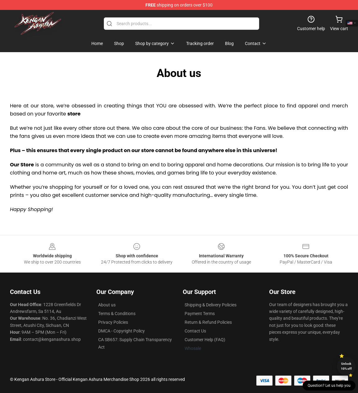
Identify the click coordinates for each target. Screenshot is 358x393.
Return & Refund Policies (208, 322)
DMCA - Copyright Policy (121, 330)
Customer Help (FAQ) (205, 339)
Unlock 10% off (346, 366)
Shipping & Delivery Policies (210, 304)
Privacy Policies (113, 322)
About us (107, 304)
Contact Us (195, 330)
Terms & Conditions (116, 313)
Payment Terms (200, 313)
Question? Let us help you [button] (329, 385)
